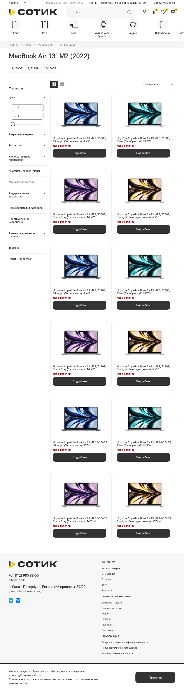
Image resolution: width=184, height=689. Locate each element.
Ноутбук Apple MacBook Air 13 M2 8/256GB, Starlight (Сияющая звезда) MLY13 (143, 213)
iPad (46, 33)
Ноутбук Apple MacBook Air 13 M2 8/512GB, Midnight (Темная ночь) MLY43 (79, 289)
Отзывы (106, 576)
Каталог (14, 2)
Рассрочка (108, 627)
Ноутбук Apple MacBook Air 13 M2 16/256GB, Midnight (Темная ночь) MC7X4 (80, 441)
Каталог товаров (111, 565)
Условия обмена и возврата (117, 651)
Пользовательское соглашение (119, 645)
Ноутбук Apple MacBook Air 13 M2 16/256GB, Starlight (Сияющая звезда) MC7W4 (144, 517)
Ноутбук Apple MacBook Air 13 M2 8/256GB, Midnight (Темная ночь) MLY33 (79, 137)
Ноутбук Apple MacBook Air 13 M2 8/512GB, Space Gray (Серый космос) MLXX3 (79, 365)
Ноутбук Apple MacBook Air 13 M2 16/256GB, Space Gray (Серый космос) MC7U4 (80, 517)
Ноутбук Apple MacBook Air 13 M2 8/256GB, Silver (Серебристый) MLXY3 (143, 137)
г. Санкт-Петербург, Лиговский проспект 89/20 (117, 2)
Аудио (138, 33)
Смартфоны (168, 33)
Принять (155, 677)
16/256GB (50, 65)
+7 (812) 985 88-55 (163, 2)
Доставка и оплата (112, 600)
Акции (105, 611)
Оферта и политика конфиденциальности (125, 639)
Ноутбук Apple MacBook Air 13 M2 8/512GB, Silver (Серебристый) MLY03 (143, 289)
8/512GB (33, 65)
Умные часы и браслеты (107, 33)
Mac (76, 33)
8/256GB (17, 65)
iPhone (15, 33)
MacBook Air (45, 42)
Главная (14, 42)
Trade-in (106, 616)
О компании (108, 571)
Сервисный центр (111, 605)
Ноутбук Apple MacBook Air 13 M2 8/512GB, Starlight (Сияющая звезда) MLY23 (143, 365)
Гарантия (107, 622)
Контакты (107, 587)
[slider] (13, 121)
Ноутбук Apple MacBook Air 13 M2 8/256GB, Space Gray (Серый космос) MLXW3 (79, 213)
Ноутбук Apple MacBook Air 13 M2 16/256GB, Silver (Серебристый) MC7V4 (144, 441)
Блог (104, 582)
